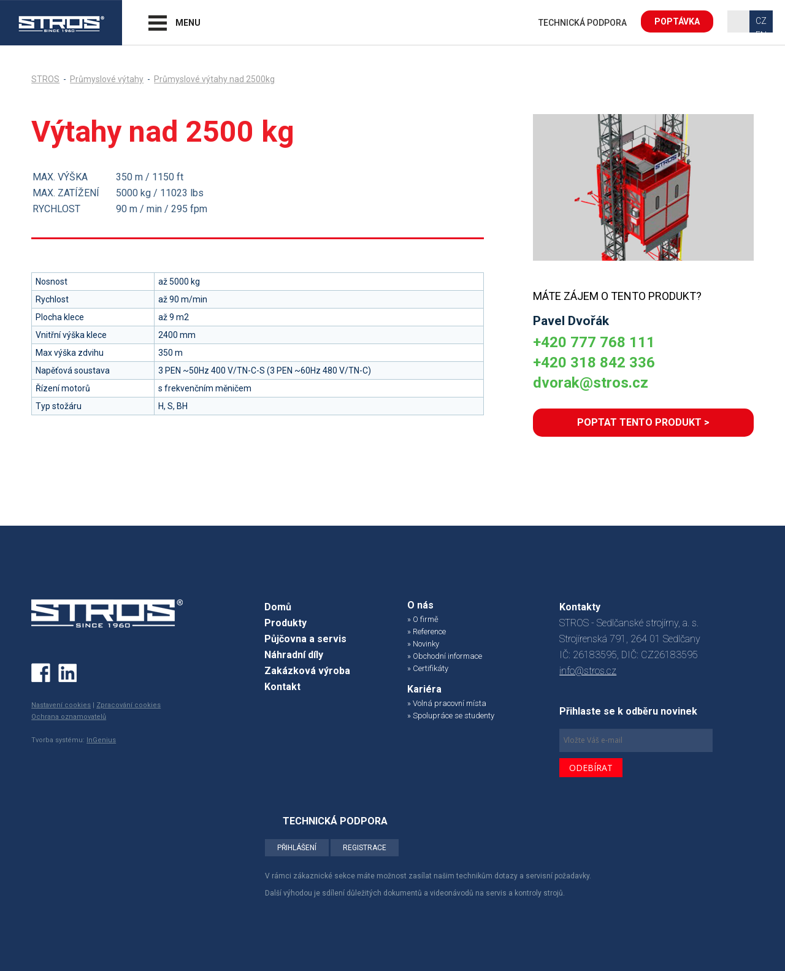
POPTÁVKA (677, 21)
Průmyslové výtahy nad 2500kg (214, 79)
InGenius (101, 740)
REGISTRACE (364, 847)
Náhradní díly (293, 655)
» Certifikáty (427, 668)
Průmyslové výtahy (107, 79)
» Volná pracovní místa (446, 703)
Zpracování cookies (128, 705)
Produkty (285, 623)
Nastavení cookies (61, 705)
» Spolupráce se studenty (450, 715)
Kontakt (282, 687)
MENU (188, 23)
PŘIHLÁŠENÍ (296, 847)
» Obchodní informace (444, 656)
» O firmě (422, 619)
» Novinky (423, 643)
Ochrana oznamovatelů (68, 717)
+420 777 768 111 (594, 342)
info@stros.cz (587, 671)
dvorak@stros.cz (590, 382)
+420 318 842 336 (594, 362)
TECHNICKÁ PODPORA (582, 23)
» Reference (426, 631)
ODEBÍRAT (591, 767)
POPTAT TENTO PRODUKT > (643, 422)
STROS (45, 79)
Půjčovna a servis (305, 639)
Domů (277, 607)
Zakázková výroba (307, 671)
